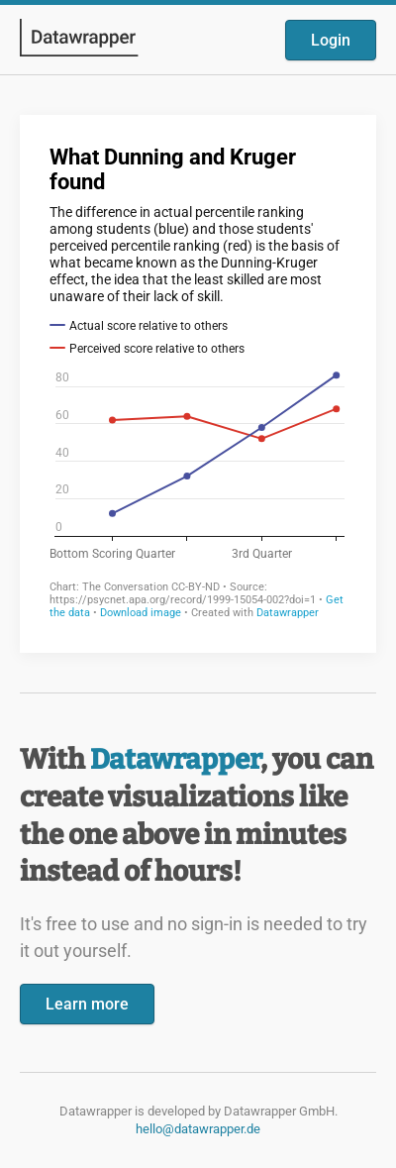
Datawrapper (175, 759)
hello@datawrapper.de (198, 1128)
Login (330, 40)
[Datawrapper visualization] (198, 382)
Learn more (87, 1004)
